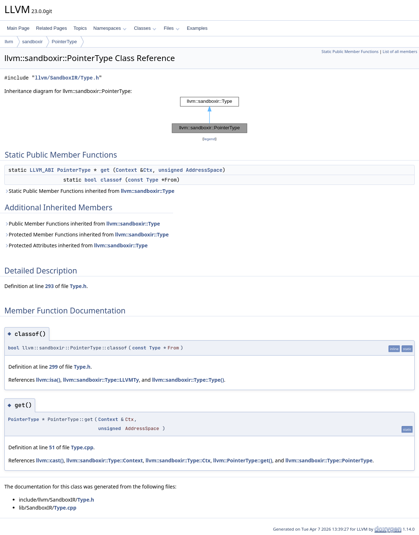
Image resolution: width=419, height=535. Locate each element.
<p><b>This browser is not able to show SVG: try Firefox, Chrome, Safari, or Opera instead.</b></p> (209, 115)
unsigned (171, 170)
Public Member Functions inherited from (82, 223)
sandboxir (32, 41)
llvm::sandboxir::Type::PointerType (329, 460)
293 (49, 286)
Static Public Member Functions (349, 51)
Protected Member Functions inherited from (86, 234)
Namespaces (109, 28)
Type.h (78, 286)
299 (53, 366)
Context (126, 170)
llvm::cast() (49, 460)
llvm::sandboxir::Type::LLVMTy (101, 379)
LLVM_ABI (42, 170)
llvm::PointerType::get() (242, 460)
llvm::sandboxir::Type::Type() (188, 379)
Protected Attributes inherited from (76, 245)
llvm (9, 41)
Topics (80, 28)
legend (209, 139)
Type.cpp (82, 447)
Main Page (18, 28)
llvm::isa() (48, 379)
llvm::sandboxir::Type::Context (104, 460)
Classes (145, 28)
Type (152, 180)
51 (52, 447)
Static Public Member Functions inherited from (89, 190)
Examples (197, 28)
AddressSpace (204, 170)
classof (111, 180)
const (135, 180)
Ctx (147, 170)
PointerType (64, 41)
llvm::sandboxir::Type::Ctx (177, 460)
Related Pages (51, 28)
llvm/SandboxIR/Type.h (67, 77)
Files (171, 28)
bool (91, 180)
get (105, 170)
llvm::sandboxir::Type (147, 190)
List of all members (400, 51)
